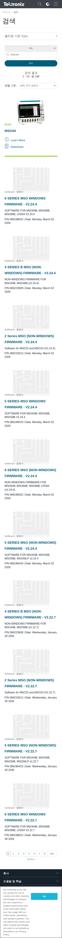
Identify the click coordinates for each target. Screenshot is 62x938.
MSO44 (10, 131)
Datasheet (17, 146)
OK (44, 896)
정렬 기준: (11, 85)
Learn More (18, 140)
